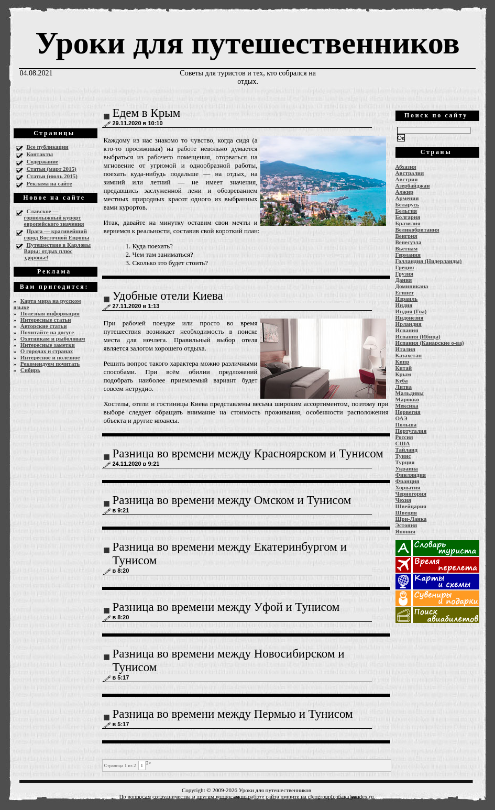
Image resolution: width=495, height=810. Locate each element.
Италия (405, 349)
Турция (405, 462)
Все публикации (48, 147)
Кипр (402, 361)
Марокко (407, 399)
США (402, 443)
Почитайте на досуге (47, 332)
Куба (401, 380)
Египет (404, 292)
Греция (404, 267)
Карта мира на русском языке (47, 304)
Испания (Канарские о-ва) (429, 343)
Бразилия (408, 223)
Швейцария (411, 506)
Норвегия (408, 412)
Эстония (406, 525)
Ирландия (408, 324)
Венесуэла (408, 242)
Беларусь (407, 204)
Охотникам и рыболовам (52, 338)
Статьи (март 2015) (51, 169)
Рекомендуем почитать (50, 363)
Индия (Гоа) (411, 311)
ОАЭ (401, 418)
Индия (404, 305)
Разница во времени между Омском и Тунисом (232, 500)
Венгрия (406, 236)
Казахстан (408, 355)
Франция (407, 481)
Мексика (407, 405)
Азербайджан (412, 185)
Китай (403, 368)
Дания (403, 280)
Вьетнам (406, 248)
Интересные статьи (45, 319)
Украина (406, 468)
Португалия (411, 431)
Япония (405, 531)
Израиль (406, 298)
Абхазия (405, 166)
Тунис (403, 456)
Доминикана (411, 286)
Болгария (408, 217)
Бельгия (406, 210)
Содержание (43, 161)
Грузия (404, 273)
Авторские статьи (43, 326)
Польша (406, 424)
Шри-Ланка (411, 519)
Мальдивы (409, 393)
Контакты (40, 154)
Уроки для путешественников (247, 43)
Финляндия (410, 475)
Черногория (411, 493)
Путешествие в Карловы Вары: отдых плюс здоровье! (57, 251)
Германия (408, 254)
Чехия (403, 500)
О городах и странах (46, 351)
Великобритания (417, 229)
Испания (407, 330)
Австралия (409, 173)
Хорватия (408, 487)
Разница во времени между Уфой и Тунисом (226, 607)
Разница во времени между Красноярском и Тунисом (248, 453)
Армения (407, 198)
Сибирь (30, 370)
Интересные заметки (47, 345)
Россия (404, 437)
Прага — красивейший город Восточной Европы (57, 234)
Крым (403, 374)
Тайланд (406, 449)
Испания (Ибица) (418, 336)
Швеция (406, 512)
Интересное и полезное (50, 357)
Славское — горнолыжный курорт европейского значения (54, 217)
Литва (403, 387)
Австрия (406, 179)
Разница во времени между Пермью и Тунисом (233, 713)
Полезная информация (50, 313)
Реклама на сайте (49, 183)
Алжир (404, 192)
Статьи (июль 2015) (52, 176)
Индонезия (409, 317)
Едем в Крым (147, 112)
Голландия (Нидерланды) (428, 261)
